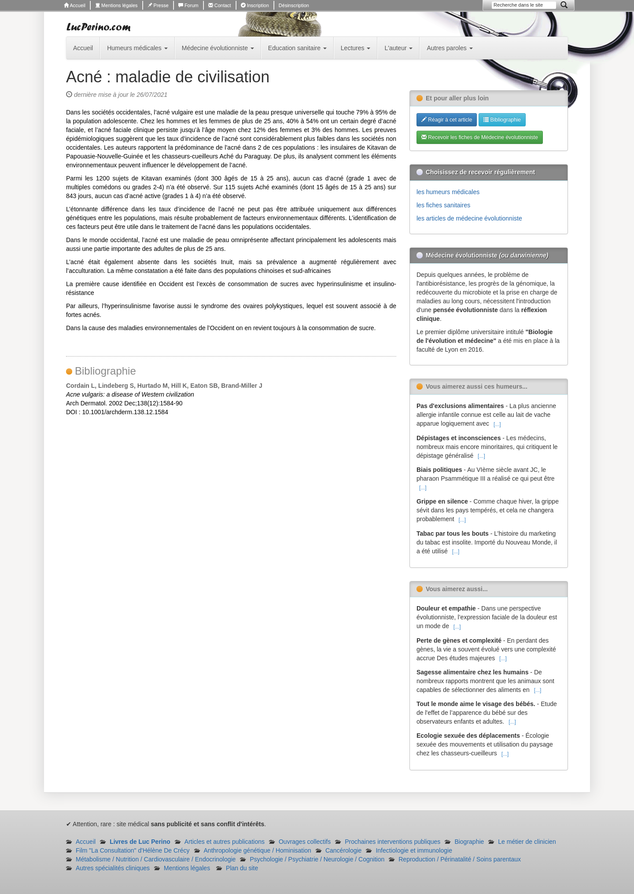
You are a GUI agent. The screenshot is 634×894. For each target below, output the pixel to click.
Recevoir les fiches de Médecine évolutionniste (479, 137)
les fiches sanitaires (443, 205)
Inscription (255, 5)
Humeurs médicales (137, 48)
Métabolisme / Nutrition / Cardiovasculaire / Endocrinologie (156, 859)
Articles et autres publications (224, 841)
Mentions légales (116, 5)
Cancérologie (343, 850)
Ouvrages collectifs (305, 841)
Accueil (74, 5)
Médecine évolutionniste (218, 48)
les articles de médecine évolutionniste (469, 218)
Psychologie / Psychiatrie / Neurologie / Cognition (317, 859)
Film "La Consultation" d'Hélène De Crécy (133, 850)
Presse (158, 5)
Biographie (469, 841)
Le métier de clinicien (527, 841)
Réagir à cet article (446, 120)
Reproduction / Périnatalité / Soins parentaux (459, 859)
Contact (219, 5)
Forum (188, 5)
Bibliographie (502, 120)
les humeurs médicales (448, 191)
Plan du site (242, 868)
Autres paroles (449, 48)
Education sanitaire (297, 48)
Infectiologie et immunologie (414, 850)
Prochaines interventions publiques (392, 841)
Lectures (356, 48)
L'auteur (398, 48)
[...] (497, 424)
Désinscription (294, 5)
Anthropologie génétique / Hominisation (257, 850)
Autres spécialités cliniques (113, 868)
